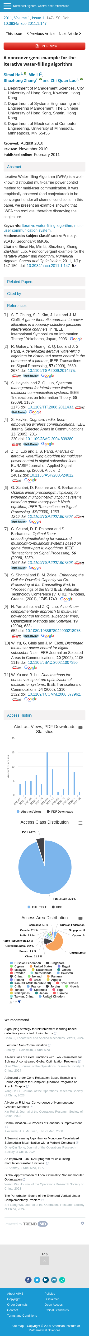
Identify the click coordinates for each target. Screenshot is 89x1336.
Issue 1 (38, 18)
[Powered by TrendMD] (26, 1224)
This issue (14, 33)
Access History (19, 715)
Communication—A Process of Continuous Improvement (43, 1125)
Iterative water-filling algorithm (47, 226)
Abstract (14, 167)
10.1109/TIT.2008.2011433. (56, 407)
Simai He (12, 75)
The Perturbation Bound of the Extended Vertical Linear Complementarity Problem (42, 1198)
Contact (12, 1310)
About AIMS (15, 1293)
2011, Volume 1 (17, 18)
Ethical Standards (57, 1310)
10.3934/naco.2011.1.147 (25, 23)
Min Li (34, 75)
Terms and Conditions (22, 1315)
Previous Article (41, 33)
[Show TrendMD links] (82, 1223)
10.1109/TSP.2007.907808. (56, 563)
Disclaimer (52, 1299)
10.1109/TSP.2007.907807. (56, 517)
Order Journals (17, 1304)
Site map (18, 1326)
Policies (50, 1293)
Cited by (14, 294)
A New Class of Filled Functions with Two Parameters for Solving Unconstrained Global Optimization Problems (43, 1059)
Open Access (54, 1304)
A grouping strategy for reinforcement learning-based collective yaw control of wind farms (41, 1031)
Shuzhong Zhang (20, 80)
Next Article (70, 33)
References (17, 306)
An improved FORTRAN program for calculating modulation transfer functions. (37, 1161)
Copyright (13, 1299)
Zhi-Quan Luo (63, 80)
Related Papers (20, 282)
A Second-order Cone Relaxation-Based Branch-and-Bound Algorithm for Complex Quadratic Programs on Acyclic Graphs (41, 1082)
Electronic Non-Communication (28, 1045)
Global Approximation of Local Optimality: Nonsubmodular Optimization (44, 1177)
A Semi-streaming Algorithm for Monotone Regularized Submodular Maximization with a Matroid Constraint (42, 1140)
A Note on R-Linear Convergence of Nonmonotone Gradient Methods (39, 1105)
